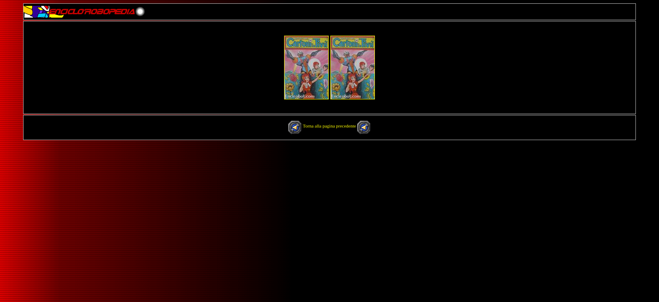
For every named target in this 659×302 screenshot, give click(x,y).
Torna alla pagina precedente (330, 125)
